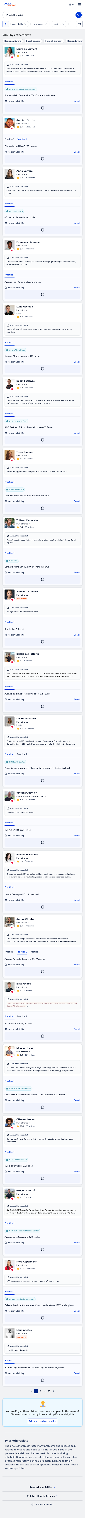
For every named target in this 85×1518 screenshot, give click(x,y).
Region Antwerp (12, 40)
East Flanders (33, 40)
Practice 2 (22, 139)
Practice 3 (35, 951)
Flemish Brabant (53, 40)
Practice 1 (10, 81)
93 (49, 1391)
